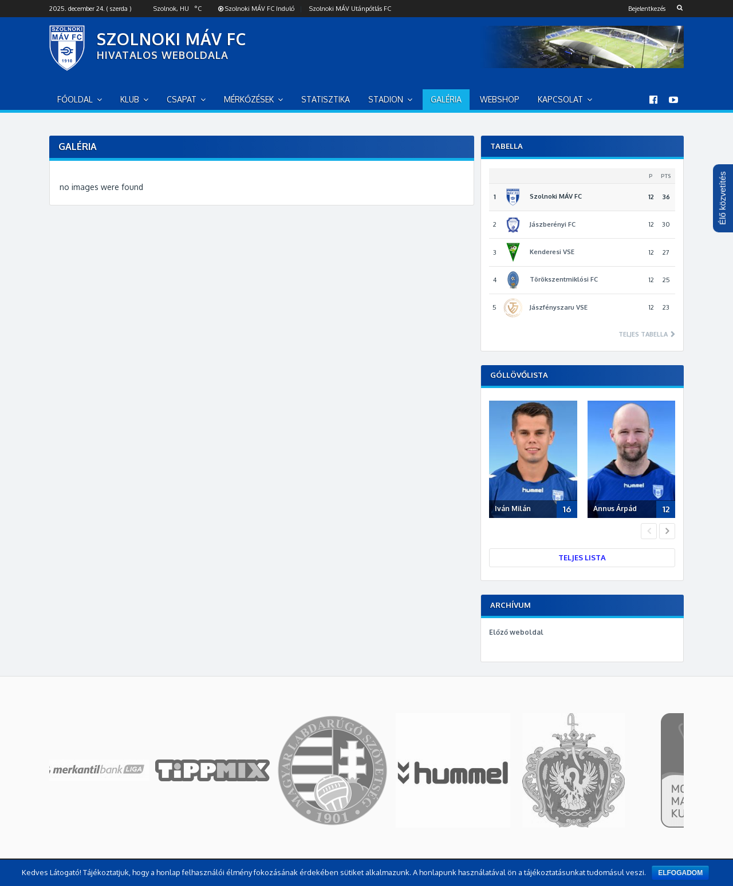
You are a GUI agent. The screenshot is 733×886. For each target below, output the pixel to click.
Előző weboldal (516, 632)
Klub (129, 99)
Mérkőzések (249, 99)
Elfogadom (680, 873)
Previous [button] (649, 531)
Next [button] (667, 531)
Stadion (385, 99)
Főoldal (75, 99)
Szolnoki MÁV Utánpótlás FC (350, 9)
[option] (535, 461)
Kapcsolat (560, 99)
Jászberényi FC (553, 224)
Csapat (181, 99)
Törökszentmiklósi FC (564, 279)
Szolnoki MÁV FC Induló (256, 9)
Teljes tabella (643, 334)
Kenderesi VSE (552, 252)
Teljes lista (582, 557)
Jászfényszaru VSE (559, 307)
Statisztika (325, 99)
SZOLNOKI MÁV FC (171, 39)
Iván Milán (513, 508)
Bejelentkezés (646, 9)
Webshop (499, 99)
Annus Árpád (615, 508)
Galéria (446, 99)
